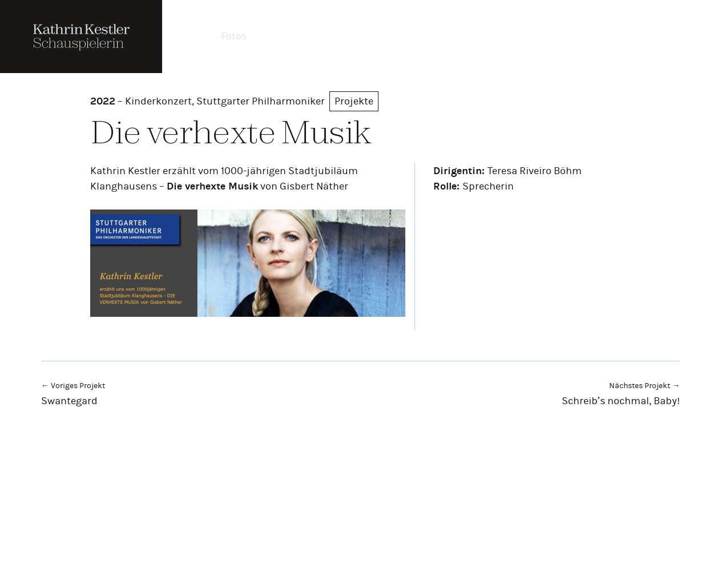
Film (342, 36)
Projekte (401, 36)
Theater (286, 36)
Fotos (228, 36)
